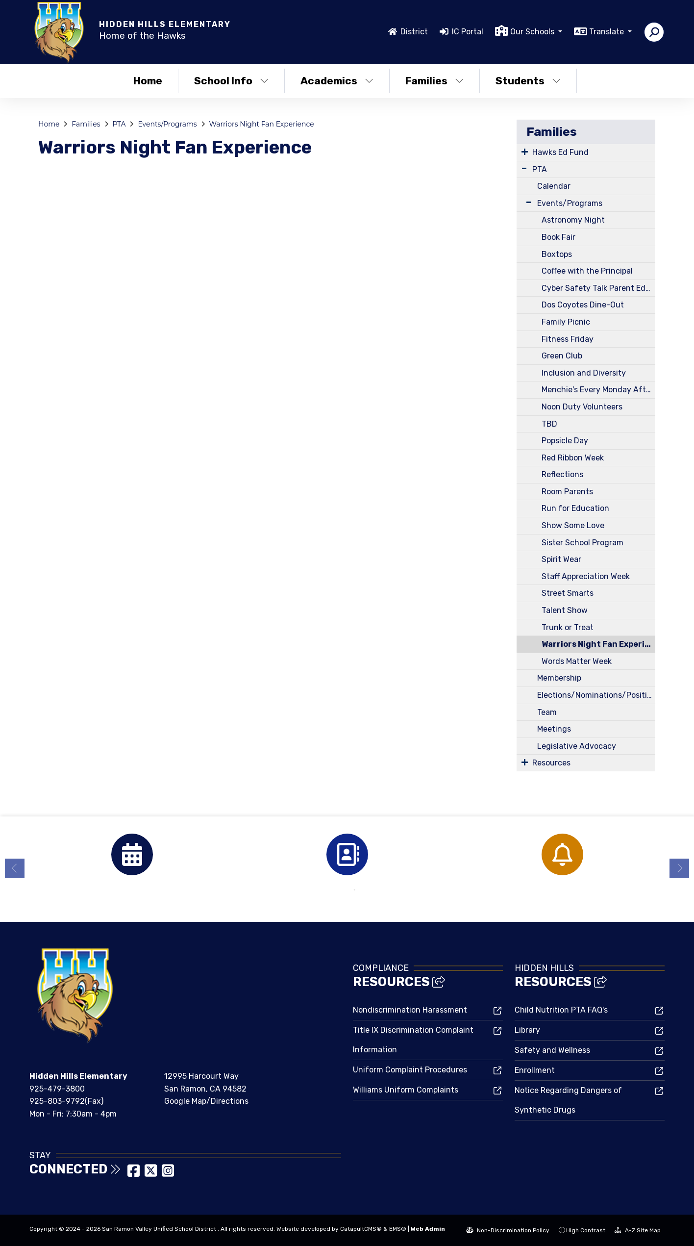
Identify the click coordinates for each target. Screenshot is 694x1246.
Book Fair (558, 237)
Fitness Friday (568, 339)
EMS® (397, 1228)
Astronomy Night (573, 220)
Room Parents (567, 491)
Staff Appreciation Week (586, 576)
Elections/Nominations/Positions (596, 695)
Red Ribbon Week (573, 457)
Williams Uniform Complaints (405, 1089)
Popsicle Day (565, 440)
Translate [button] (607, 31)
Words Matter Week (577, 661)
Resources (551, 762)
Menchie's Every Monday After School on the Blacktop (598, 389)
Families (434, 81)
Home (147, 81)
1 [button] (340, 890)
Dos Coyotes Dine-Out (583, 304)
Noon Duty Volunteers (582, 406)
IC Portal (467, 31)
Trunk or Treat (568, 627)
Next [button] (679, 868)
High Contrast (585, 1230)
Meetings (554, 729)
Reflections (562, 474)
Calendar (553, 186)
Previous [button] (15, 868)
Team (547, 712)
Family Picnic (566, 322)
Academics (336, 81)
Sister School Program (582, 542)
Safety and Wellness (552, 1050)
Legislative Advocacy (576, 746)
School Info (231, 81)
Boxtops (557, 254)
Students (528, 81)
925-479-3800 (57, 1088)
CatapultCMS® (361, 1228)
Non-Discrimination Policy (507, 1230)
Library (527, 1030)
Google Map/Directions (206, 1101)
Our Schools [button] (533, 31)
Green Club (562, 355)
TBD (549, 424)
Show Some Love (573, 525)
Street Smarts (568, 593)
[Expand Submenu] (524, 151)
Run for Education (575, 508)
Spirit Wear (561, 559)
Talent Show (565, 610)
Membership (559, 678)
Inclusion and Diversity (584, 373)
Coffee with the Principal (587, 271)
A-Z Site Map (638, 1230)
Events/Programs (167, 124)
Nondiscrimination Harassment (410, 1010)
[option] (132, 854)
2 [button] (354, 890)
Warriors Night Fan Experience (261, 124)
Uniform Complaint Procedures (410, 1069)
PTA (118, 124)
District (414, 31)
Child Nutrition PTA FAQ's (561, 1010)
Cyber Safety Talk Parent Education (598, 288)
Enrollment (535, 1070)
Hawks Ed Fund (560, 152)
